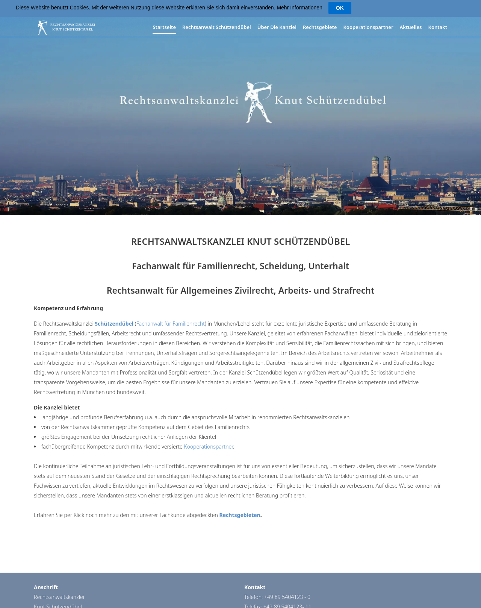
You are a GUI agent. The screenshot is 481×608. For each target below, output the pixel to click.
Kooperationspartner (208, 446)
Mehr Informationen (299, 8)
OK (340, 8)
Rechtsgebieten (239, 514)
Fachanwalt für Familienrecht (170, 323)
